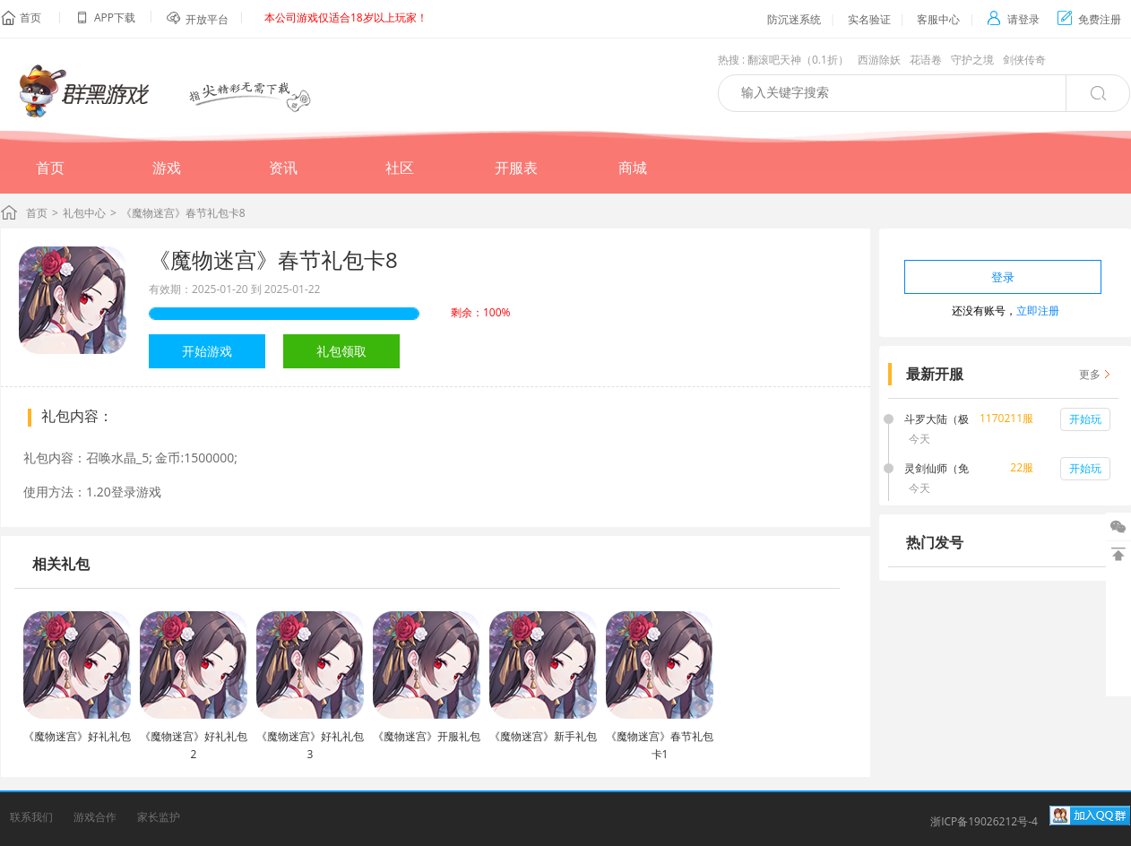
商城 (632, 167)
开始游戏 (207, 350)
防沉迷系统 (794, 19)
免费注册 (1089, 19)
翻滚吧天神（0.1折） (798, 59)
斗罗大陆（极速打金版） (936, 420)
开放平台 (207, 19)
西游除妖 (879, 59)
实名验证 (869, 19)
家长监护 (158, 816)
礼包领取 (341, 350)
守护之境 (972, 59)
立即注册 (1037, 310)
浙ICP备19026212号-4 (984, 821)
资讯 (283, 167)
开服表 (516, 167)
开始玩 (1085, 419)
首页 (30, 17)
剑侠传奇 (1024, 59)
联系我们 (31, 816)
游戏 (166, 167)
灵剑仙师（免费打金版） (936, 470)
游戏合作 (95, 816)
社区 (399, 167)
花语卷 (926, 59)
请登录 (1013, 19)
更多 (1090, 374)
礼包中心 (84, 212)
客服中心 (938, 19)
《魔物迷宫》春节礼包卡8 (273, 259)
